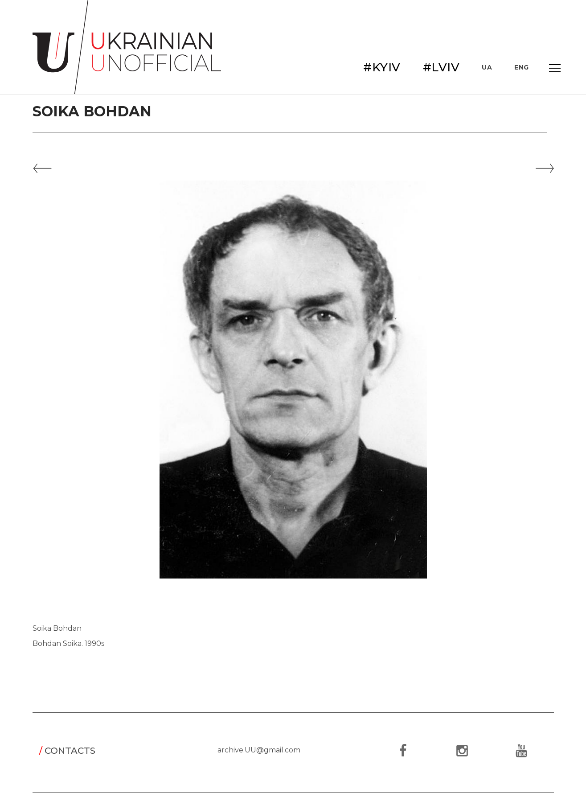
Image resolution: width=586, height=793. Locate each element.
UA (487, 67)
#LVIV (441, 67)
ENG (521, 67)
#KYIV (382, 67)
